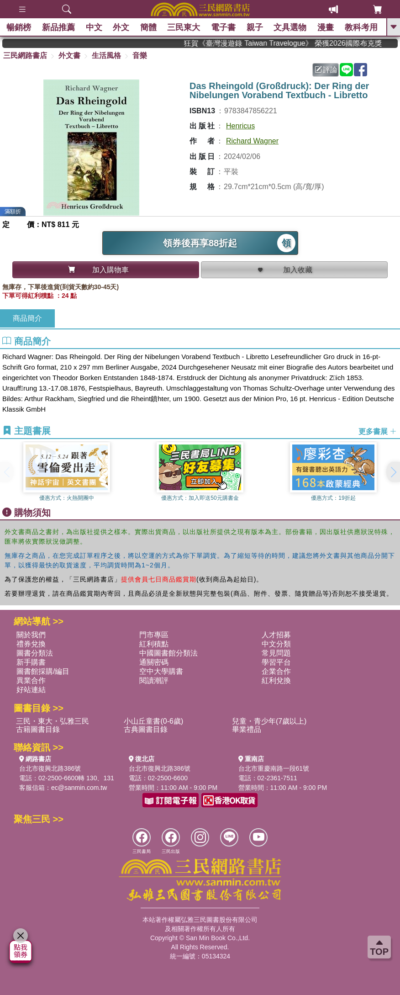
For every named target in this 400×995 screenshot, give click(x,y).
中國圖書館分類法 (168, 653)
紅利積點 (153, 644)
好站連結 (31, 689)
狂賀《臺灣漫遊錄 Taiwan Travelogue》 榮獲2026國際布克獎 (295, 43)
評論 (326, 70)
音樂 (139, 55)
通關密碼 (153, 662)
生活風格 (106, 55)
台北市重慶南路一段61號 (274, 768)
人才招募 (276, 635)
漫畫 (326, 27)
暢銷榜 (19, 27)
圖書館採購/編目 (42, 671)
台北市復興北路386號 (50, 768)
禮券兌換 (31, 644)
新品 (58, 27)
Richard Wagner (252, 141)
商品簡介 (27, 318)
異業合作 (31, 680)
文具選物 (290, 27)
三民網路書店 (25, 55)
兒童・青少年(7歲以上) (269, 721)
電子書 (223, 27)
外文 (121, 27)
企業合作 (276, 671)
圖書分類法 (34, 653)
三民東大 (184, 27)
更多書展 (377, 431)
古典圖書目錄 (146, 729)
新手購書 (31, 662)
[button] (393, 472)
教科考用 (361, 27)
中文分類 (276, 644)
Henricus (240, 126)
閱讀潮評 (153, 680)
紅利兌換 (276, 680)
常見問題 (276, 653)
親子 (255, 27)
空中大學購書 (161, 671)
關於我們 (31, 635)
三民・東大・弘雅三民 (52, 721)
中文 (94, 27)
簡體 (149, 27)
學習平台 (276, 662)
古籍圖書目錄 (38, 729)
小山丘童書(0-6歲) (153, 721)
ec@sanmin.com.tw (79, 787)
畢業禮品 (246, 729)
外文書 (69, 55)
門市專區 (153, 635)
